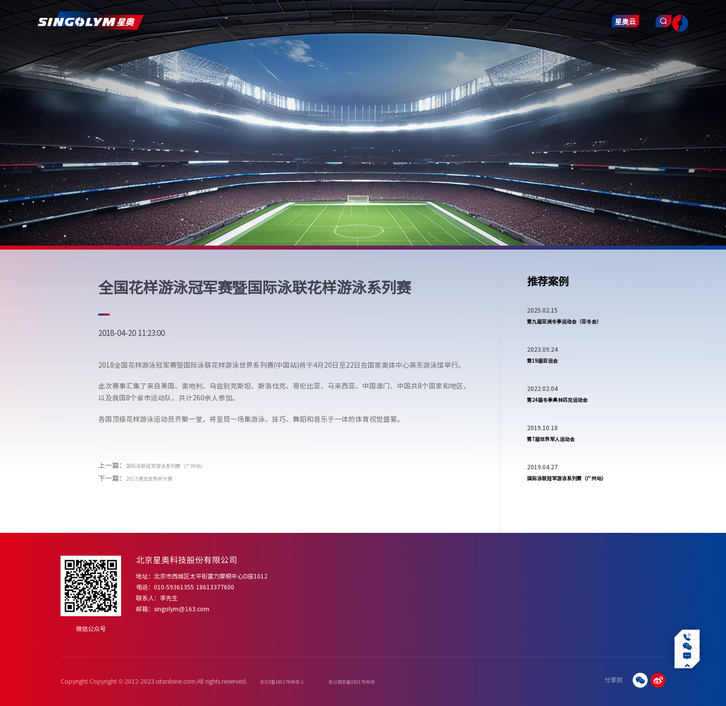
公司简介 (317, 578)
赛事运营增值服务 (370, 599)
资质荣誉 (317, 610)
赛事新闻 (512, 599)
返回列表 (437, 471)
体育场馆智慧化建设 (372, 589)
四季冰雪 (427, 589)
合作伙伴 (317, 621)
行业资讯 (512, 589)
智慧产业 (458, 53)
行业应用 (596, 599)
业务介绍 (596, 578)
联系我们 (505, 53)
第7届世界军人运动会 (560, 464)
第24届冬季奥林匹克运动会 (569, 421)
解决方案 (271, 53)
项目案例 (317, 53)
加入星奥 (652, 578)
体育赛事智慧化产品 (372, 578)
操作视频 (554, 589)
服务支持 (411, 53)
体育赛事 (469, 578)
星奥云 (586, 56)
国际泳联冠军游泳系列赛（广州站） (181, 465)
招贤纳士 (652, 599)
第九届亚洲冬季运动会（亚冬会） (572, 329)
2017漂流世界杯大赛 (158, 478)
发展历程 (317, 599)
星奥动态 (512, 578)
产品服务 (224, 53)
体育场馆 (469, 589)
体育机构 (469, 599)
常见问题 (554, 578)
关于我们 (178, 53)
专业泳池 (427, 578)
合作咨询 (652, 589)
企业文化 (317, 589)
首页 (138, 53)
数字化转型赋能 (604, 589)
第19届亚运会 (548, 378)
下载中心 (554, 599)
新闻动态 (364, 53)
